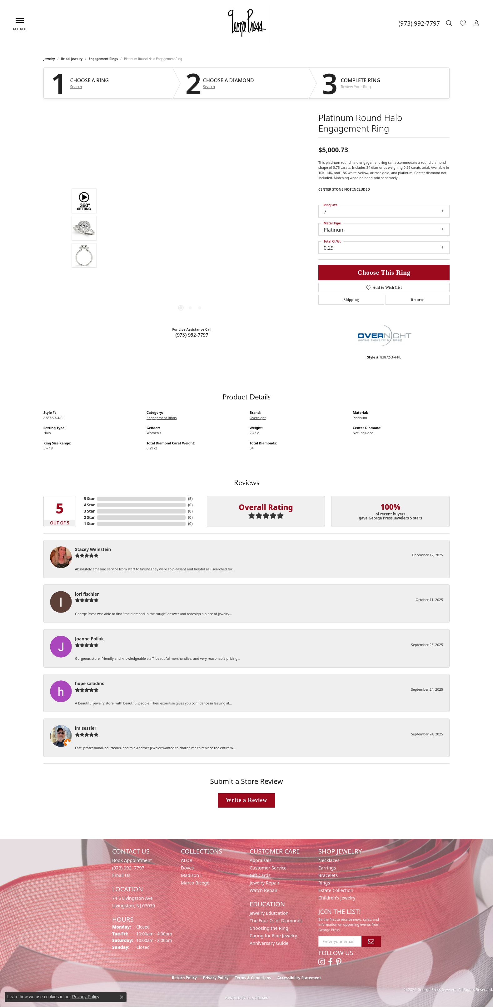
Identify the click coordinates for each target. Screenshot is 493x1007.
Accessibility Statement (299, 977)
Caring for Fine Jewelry (273, 936)
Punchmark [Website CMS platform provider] (257, 998)
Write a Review (246, 800)
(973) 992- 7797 (128, 868)
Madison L (191, 875)
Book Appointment (132, 860)
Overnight (258, 417)
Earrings (327, 868)
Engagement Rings (103, 59)
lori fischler (87, 594)
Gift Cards (260, 875)
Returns (417, 300)
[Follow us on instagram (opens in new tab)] (321, 962)
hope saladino (90, 683)
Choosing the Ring (269, 928)
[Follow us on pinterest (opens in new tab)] (338, 962)
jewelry (49, 59)
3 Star (89, 511)
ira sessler (85, 728)
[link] (419, 23)
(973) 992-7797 (191, 335)
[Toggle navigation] (19, 23)
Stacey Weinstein (93, 549)
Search (76, 87)
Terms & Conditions (253, 977)
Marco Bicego (195, 883)
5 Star (89, 498)
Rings (324, 883)
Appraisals (260, 860)
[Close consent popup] (121, 997)
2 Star (89, 517)
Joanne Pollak (89, 639)
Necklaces (328, 860)
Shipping (351, 300)
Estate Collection (335, 890)
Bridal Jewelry (72, 59)
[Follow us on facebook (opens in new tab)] (330, 962)
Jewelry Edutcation (269, 913)
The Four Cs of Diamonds (276, 921)
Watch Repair (264, 890)
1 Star (89, 523)
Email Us (121, 875)
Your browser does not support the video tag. (190, 157)
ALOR (186, 860)
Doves (187, 868)
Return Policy (184, 977)
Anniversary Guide (269, 943)
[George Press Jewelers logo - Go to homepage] (246, 23)
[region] (190, 228)
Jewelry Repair (265, 883)
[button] (450, 23)
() (190, 498)
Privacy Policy (216, 977)
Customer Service (268, 868)
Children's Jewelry (336, 898)
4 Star (89, 505)
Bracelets (328, 875)
